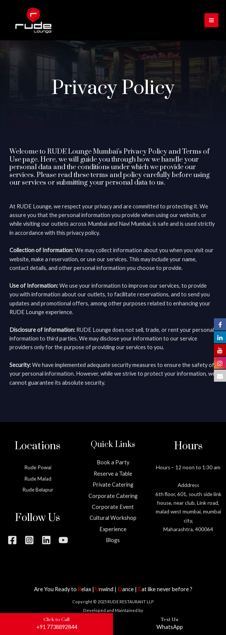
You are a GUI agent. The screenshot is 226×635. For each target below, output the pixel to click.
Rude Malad (37, 479)
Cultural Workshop (113, 518)
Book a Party (113, 462)
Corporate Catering (113, 496)
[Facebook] (12, 540)
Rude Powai (37, 467)
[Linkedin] (46, 540)
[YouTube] (63, 540)
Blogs (113, 540)
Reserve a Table (113, 473)
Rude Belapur (37, 490)
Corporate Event (113, 507)
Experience (113, 529)
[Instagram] (29, 540)
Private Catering (113, 484)
